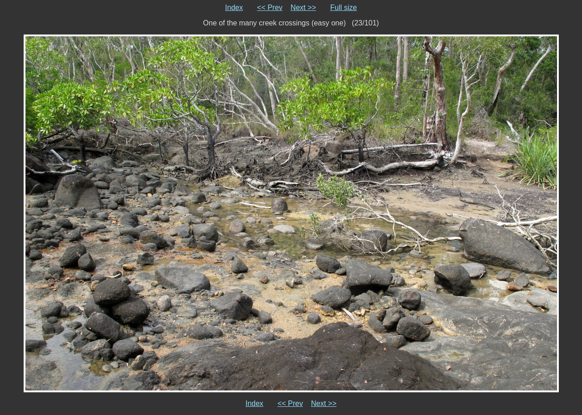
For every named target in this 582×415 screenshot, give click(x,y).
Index (234, 7)
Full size (343, 7)
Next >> (303, 7)
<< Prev (269, 7)
